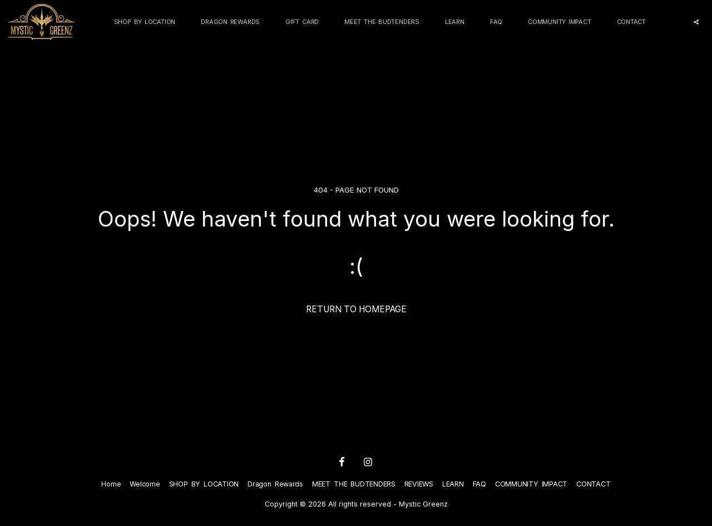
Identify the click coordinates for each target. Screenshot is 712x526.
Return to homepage (356, 309)
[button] (696, 22)
